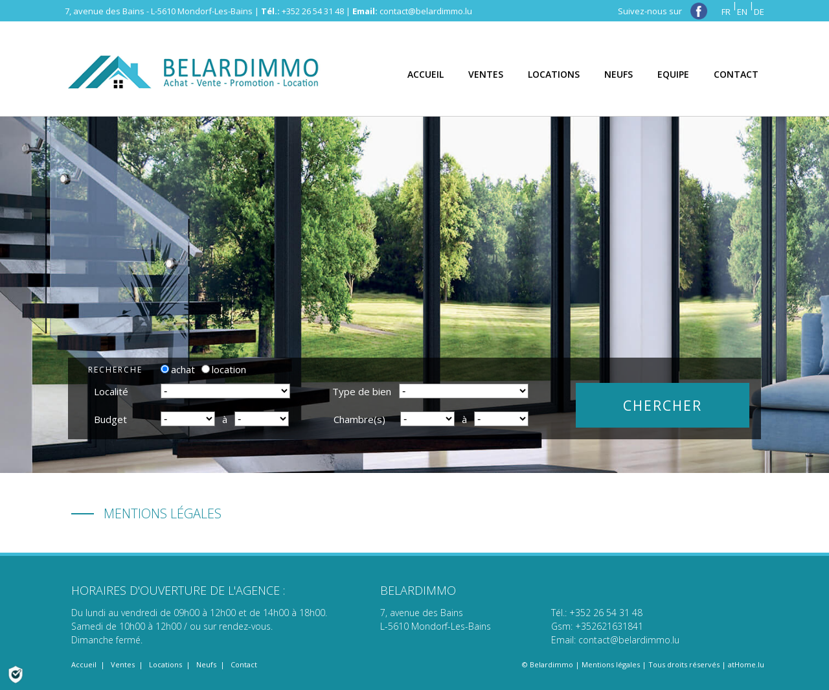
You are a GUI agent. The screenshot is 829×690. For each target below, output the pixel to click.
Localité (111, 391)
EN (742, 11)
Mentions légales (611, 664)
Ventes (123, 664)
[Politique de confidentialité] (15, 673)
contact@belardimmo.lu (426, 11)
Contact (244, 664)
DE (759, 11)
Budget (110, 419)
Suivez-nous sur (662, 11)
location (223, 369)
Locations (165, 664)
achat (178, 369)
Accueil (84, 664)
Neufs (206, 664)
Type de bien (361, 391)
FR (726, 11)
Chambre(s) (359, 419)
